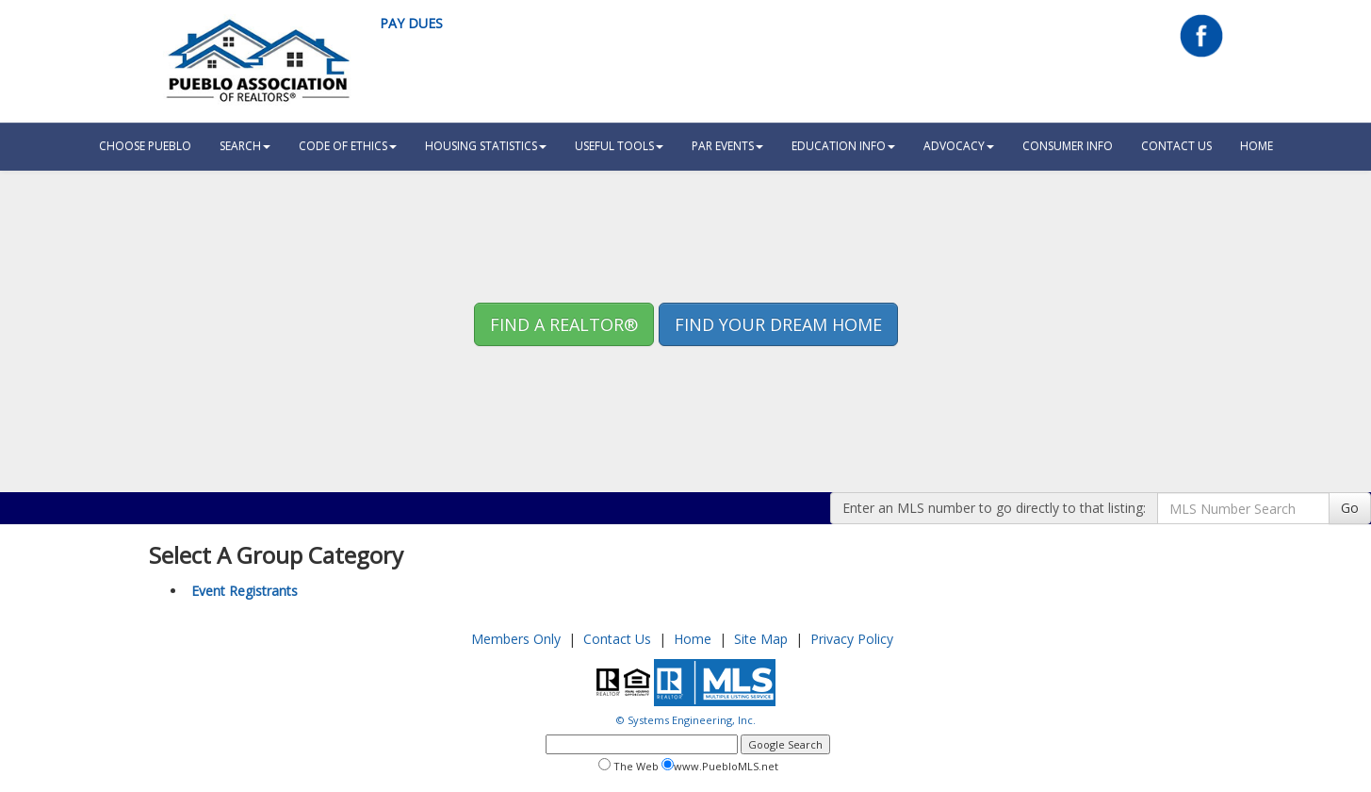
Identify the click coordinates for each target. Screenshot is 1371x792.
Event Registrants (244, 591)
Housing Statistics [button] (486, 146)
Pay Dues (411, 23)
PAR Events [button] (727, 146)
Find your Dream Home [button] (778, 324)
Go (1350, 508)
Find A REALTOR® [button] (564, 324)
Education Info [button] (843, 146)
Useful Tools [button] (619, 146)
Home (692, 639)
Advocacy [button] (958, 146)
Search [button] (245, 146)
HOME (1256, 146)
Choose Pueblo (145, 146)
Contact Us (1176, 146)
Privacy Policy (851, 639)
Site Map (761, 639)
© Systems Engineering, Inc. (686, 720)
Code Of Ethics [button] (348, 146)
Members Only (516, 639)
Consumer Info (1067, 146)
